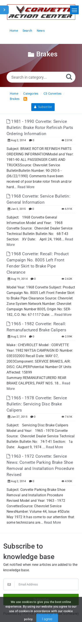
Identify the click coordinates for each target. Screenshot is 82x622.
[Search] (69, 76)
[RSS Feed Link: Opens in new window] (24, 99)
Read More (26, 187)
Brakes (14, 99)
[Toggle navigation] (74, 9)
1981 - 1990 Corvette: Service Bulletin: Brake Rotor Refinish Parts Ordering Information (40, 127)
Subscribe (43, 107)
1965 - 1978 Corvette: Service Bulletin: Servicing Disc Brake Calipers (37, 404)
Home (14, 93)
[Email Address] (41, 584)
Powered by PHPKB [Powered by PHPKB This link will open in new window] (18, 614)
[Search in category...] (41, 77)
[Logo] (41, 12)
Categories (30, 93)
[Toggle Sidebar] (4, 9)
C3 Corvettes (52, 93)
